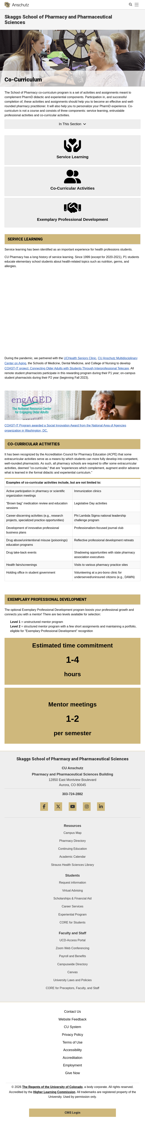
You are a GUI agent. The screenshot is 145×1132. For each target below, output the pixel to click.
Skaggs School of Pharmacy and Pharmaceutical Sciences (58, 19)
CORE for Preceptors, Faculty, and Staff (72, 988)
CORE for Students (73, 922)
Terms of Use (72, 1042)
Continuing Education (72, 848)
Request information (72, 882)
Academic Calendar (72, 856)
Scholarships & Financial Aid (72, 898)
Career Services (72, 906)
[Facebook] (44, 812)
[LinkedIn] (101, 812)
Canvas (72, 972)
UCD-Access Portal (72, 940)
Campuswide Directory (72, 964)
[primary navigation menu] (136, 5)
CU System (72, 1027)
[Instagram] (86, 812)
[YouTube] (72, 812)
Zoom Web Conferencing (72, 948)
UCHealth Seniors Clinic (80, 358)
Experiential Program (72, 914)
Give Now (72, 1073)
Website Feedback (73, 1019)
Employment (72, 1065)
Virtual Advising (72, 890)
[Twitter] (58, 812)
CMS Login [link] (72, 1112)
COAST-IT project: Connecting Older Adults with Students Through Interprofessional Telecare (67, 368)
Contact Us (72, 1011)
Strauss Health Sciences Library (72, 864)
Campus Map (72, 832)
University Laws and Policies (72, 980)
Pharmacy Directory (72, 840)
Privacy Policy (72, 1035)
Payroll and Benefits (72, 956)
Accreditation (72, 1058)
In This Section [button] (72, 124)
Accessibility (72, 1050)
